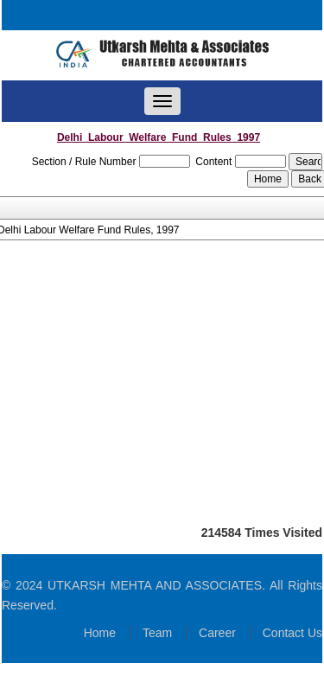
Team (157, 633)
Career (217, 633)
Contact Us (292, 633)
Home (100, 633)
